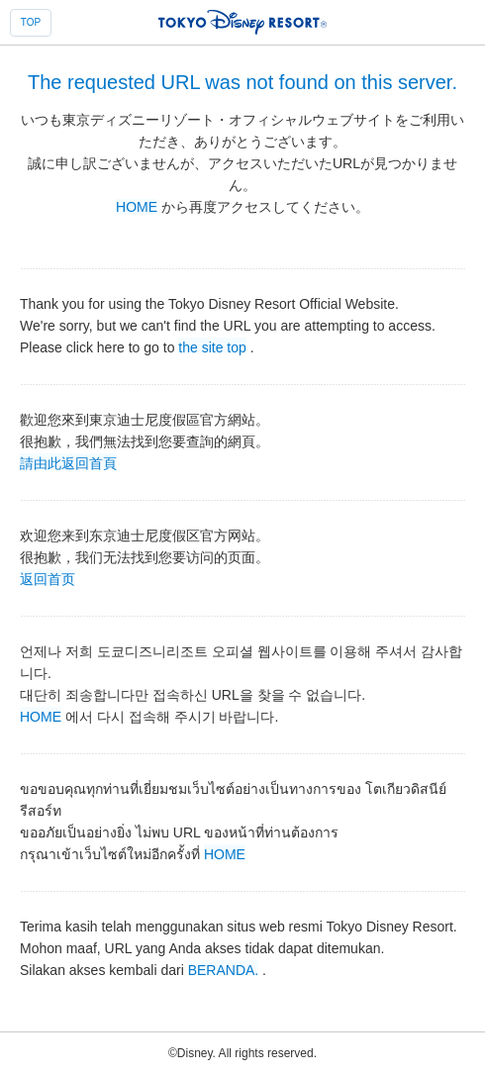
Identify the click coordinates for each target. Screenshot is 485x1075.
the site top (212, 346)
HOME (136, 207)
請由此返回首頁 (68, 462)
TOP (31, 22)
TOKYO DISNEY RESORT (242, 22)
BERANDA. (223, 969)
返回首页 (47, 578)
